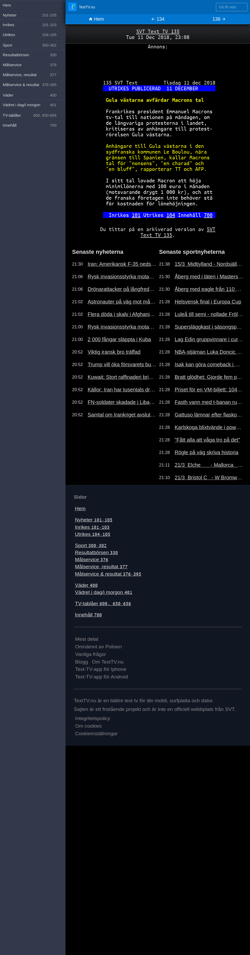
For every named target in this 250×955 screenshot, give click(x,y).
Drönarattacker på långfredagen (122, 289)
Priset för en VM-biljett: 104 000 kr (209, 389)
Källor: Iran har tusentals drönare (122, 389)
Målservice (91, 559)
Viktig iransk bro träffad (114, 352)
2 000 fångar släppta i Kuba (119, 339)
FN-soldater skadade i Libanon (122, 402)
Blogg (81, 662)
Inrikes (92, 527)
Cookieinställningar (96, 733)
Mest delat (87, 639)
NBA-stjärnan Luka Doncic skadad (209, 352)
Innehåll (88, 614)
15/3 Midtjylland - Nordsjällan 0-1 (209, 264)
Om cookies (88, 726)
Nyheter (93, 520)
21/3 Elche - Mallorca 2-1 (209, 465)
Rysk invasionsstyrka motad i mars (122, 276)
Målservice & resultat (108, 574)
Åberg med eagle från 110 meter (209, 289)
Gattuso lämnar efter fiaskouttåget (209, 415)
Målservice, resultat (101, 566)
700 (208, 215)
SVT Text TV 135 (158, 31)
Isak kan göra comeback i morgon (209, 364)
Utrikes (92, 534)
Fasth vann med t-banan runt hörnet (209, 402)
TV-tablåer (103, 603)
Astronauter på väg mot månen (122, 302)
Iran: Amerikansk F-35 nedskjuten (122, 264)
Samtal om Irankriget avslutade (122, 415)
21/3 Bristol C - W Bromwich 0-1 (209, 477)
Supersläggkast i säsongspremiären (209, 327)
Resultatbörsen (96, 552)
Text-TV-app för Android (101, 676)
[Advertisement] (158, 62)
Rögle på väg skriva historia (206, 452)
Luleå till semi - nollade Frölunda (209, 314)
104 (170, 215)
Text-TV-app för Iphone (100, 669)
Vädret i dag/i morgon (103, 592)
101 (136, 215)
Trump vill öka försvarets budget (122, 364)
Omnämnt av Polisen (98, 646)
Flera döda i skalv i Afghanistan (122, 314)
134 (157, 19)
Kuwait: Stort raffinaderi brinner (122, 377)
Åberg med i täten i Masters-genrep (209, 276)
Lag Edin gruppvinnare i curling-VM (209, 339)
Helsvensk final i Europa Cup (208, 302)
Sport (91, 545)
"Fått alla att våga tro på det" (207, 440)
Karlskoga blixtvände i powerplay (209, 427)
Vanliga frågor (90, 654)
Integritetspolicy (92, 718)
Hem (96, 19)
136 (219, 19)
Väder (86, 585)
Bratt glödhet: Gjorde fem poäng (209, 377)
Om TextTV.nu (108, 662)
